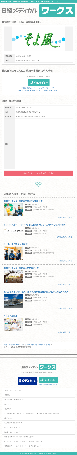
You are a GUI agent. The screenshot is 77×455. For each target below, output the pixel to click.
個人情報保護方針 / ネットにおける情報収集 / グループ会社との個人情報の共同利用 (31, 413)
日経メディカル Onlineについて (14, 400)
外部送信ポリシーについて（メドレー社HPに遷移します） (23, 446)
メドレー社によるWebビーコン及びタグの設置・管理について (24, 441)
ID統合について (9, 418)
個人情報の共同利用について (13, 423)
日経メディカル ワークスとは (13, 390)
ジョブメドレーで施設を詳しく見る (38, 173)
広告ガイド (7, 404)
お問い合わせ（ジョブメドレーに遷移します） (19, 437)
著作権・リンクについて (12, 432)
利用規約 (7, 395)
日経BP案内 (8, 409)
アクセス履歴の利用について (13, 427)
